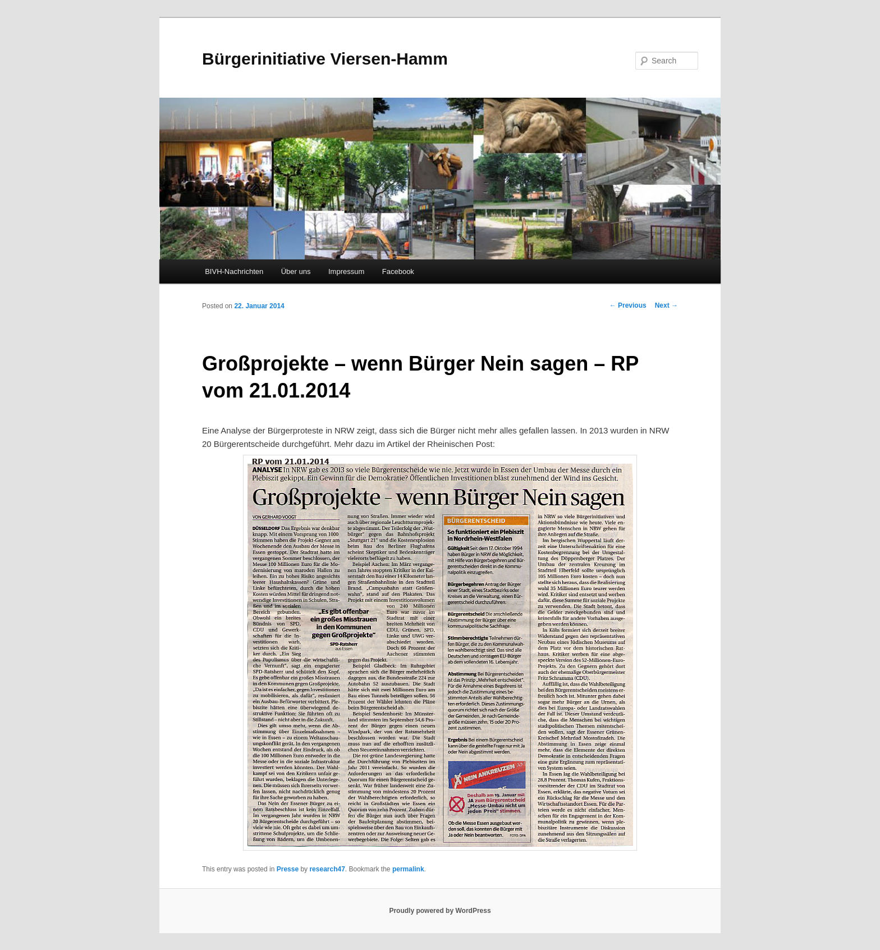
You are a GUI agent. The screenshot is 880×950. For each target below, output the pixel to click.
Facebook (398, 271)
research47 (327, 869)
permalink (408, 869)
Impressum (346, 271)
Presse (288, 869)
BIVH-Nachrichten (234, 271)
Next (666, 305)
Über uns (296, 271)
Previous (628, 305)
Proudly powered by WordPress (440, 911)
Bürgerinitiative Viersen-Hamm (325, 58)
